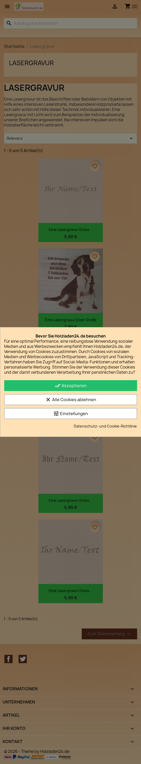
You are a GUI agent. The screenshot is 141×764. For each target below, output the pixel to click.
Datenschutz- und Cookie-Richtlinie (105, 426)
